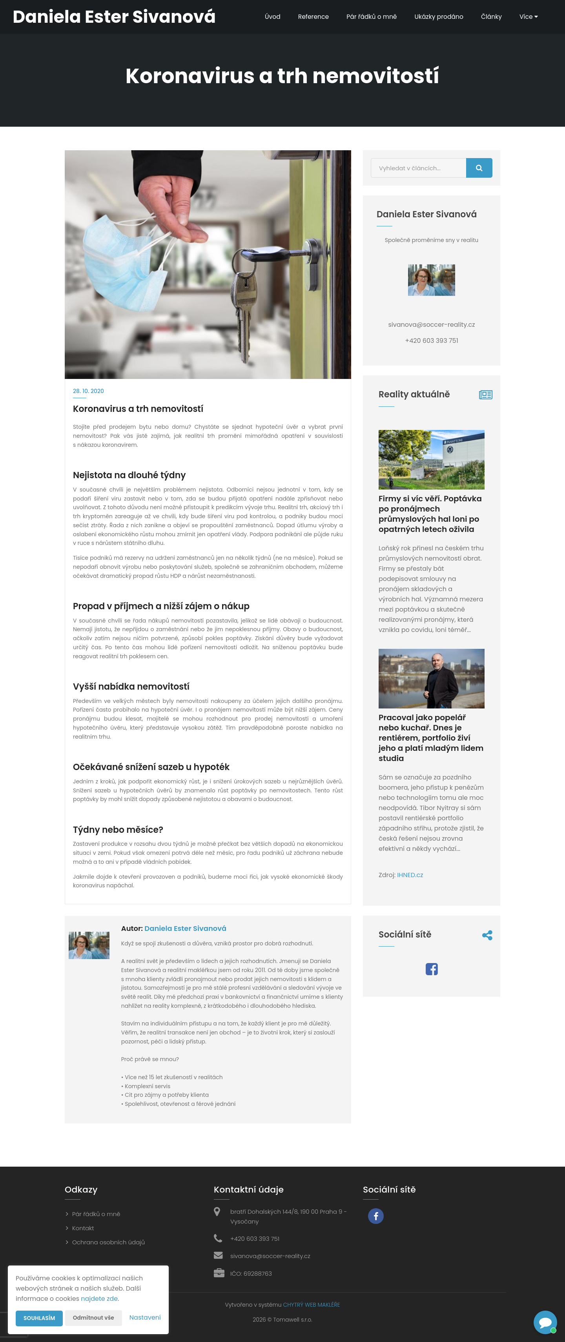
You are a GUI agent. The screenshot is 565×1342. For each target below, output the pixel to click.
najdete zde (99, 1298)
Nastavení (145, 1317)
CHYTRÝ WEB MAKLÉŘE (311, 1305)
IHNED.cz (410, 874)
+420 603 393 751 (254, 1239)
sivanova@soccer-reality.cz (270, 1256)
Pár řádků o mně (368, 16)
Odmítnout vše (94, 1318)
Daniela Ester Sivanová (185, 928)
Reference (308, 16)
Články (490, 16)
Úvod (267, 16)
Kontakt (83, 1228)
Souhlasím (40, 1318)
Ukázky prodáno (436, 16)
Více (527, 16)
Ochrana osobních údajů (108, 1242)
